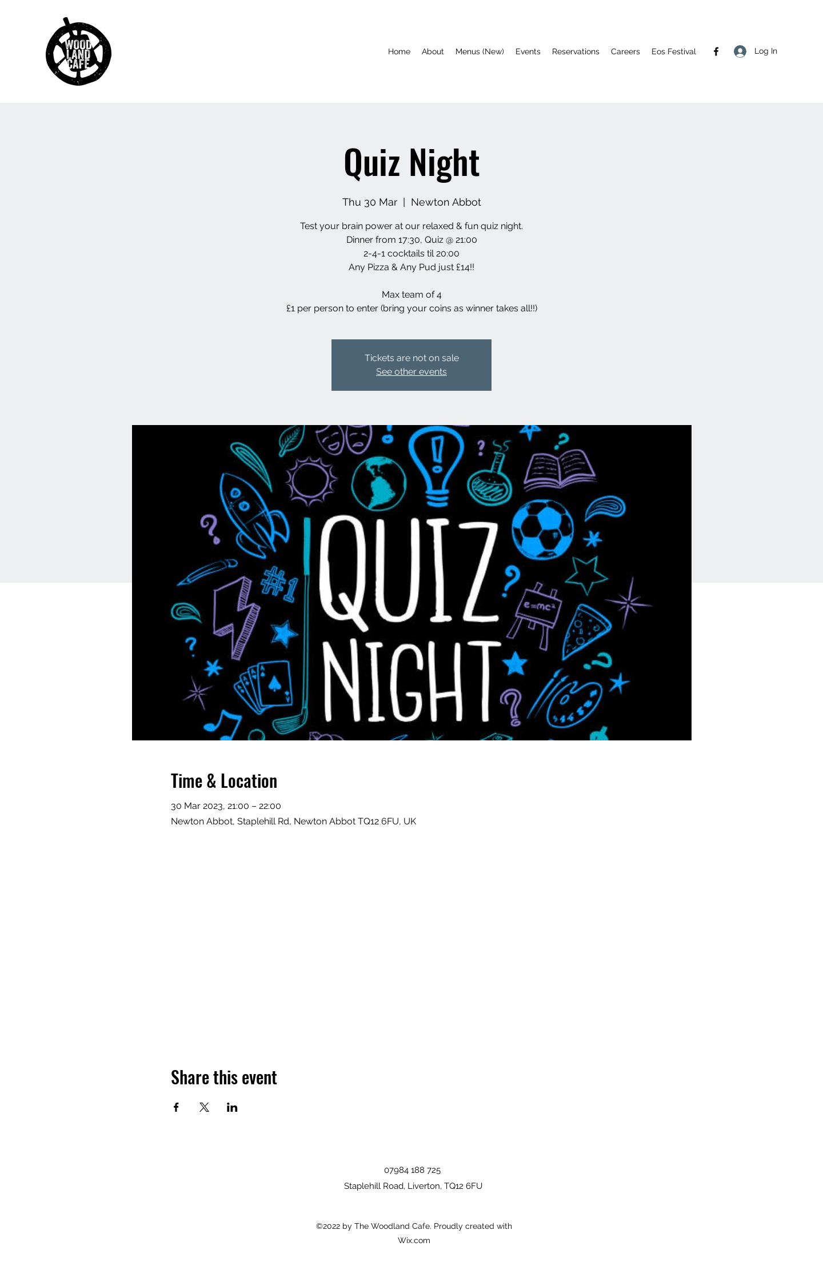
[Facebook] (716, 51)
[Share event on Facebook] (176, 1107)
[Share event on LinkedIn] (232, 1107)
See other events (411, 371)
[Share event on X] (204, 1107)
